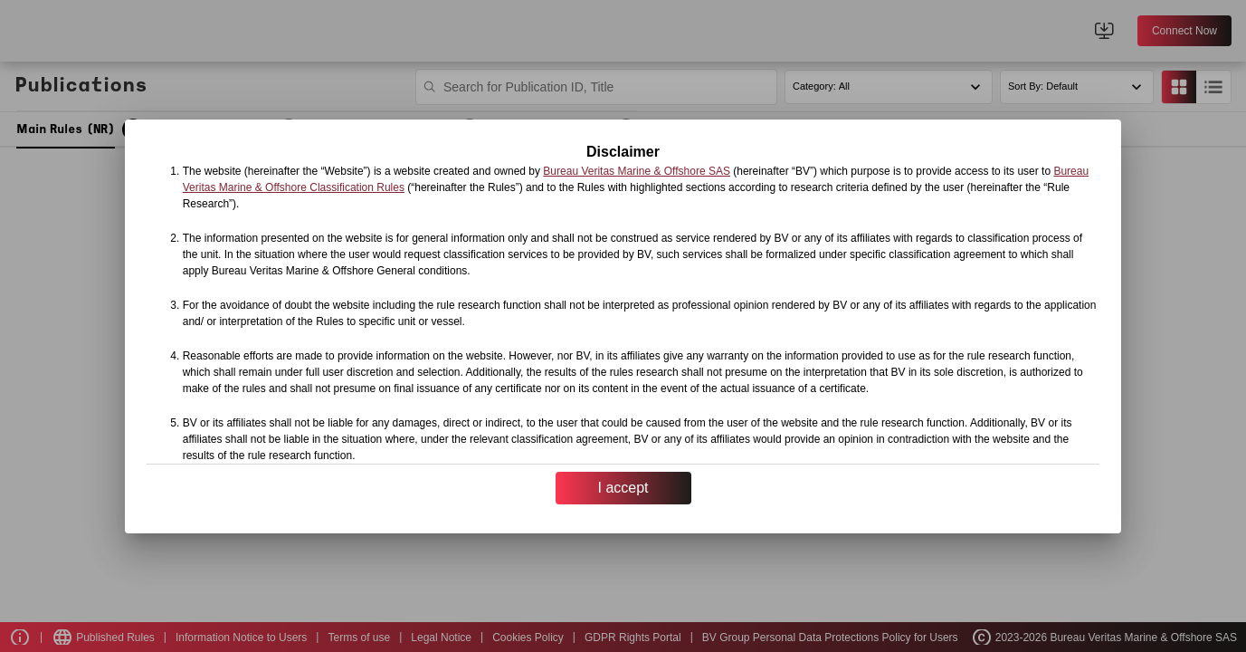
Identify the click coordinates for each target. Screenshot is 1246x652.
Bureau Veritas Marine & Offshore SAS (636, 171)
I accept (622, 487)
